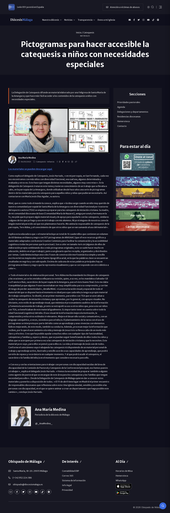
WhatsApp (121, 480)
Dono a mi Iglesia (106, 20)
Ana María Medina (27, 157)
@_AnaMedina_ (43, 423)
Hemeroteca (123, 121)
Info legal (67, 485)
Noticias (68, 20)
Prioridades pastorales (128, 102)
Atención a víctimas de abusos (123, 7)
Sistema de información (74, 480)
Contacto (122, 126)
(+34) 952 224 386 (22, 477)
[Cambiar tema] (148, 7)
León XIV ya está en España (30, 7)
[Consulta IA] (162, 505)
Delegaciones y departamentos (132, 111)
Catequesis (88, 32)
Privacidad (67, 490)
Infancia (51, 162)
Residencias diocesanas (129, 116)
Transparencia (85, 20)
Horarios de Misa (124, 471)
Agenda (121, 107)
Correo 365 (67, 475)
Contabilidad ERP (70, 471)
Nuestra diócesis (50, 20)
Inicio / (79, 32)
